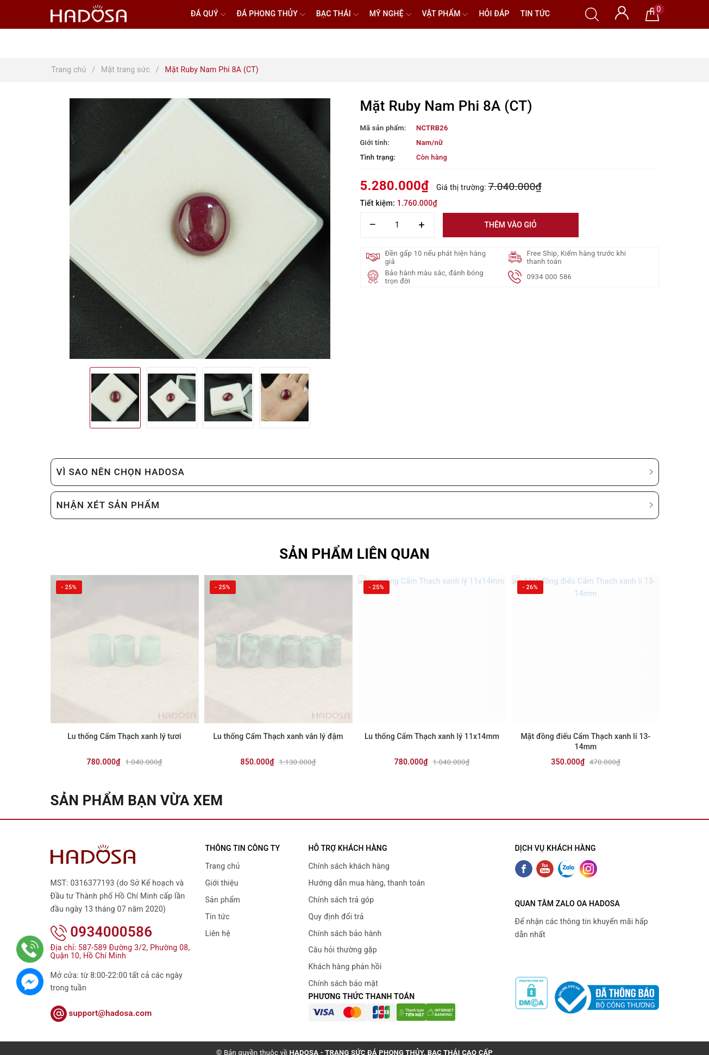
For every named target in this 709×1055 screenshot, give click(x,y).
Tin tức (535, 13)
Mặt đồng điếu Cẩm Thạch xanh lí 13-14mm (585, 741)
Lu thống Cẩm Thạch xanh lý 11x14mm (432, 736)
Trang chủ (222, 866)
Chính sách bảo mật (343, 983)
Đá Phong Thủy (271, 14)
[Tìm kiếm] (592, 13)
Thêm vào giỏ (510, 224)
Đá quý (208, 14)
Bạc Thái (337, 14)
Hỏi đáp (494, 13)
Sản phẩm (223, 899)
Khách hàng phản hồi (345, 966)
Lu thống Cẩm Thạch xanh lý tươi (124, 736)
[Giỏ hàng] (652, 13)
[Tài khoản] (622, 12)
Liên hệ (217, 933)
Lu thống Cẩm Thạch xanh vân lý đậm (278, 736)
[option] (200, 228)
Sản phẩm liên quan (354, 554)
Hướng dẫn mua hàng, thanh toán (367, 883)
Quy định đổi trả (336, 916)
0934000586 (102, 917)
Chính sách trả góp (341, 899)
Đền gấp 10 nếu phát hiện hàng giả (435, 257)
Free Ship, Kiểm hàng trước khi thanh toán (576, 257)
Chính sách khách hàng (349, 866)
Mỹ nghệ (390, 14)
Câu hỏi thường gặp (343, 949)
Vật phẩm (445, 14)
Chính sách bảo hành (345, 933)
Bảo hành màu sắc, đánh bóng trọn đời (434, 277)
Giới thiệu (222, 883)
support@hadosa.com (101, 999)
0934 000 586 (549, 277)
